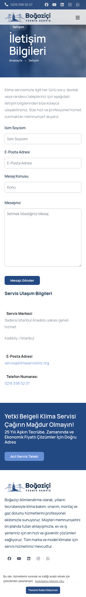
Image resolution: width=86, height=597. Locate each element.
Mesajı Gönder (22, 280)
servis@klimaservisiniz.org (27, 363)
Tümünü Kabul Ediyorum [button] (43, 590)
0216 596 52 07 (19, 4)
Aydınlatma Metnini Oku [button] (49, 581)
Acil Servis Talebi (24, 456)
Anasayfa (15, 60)
